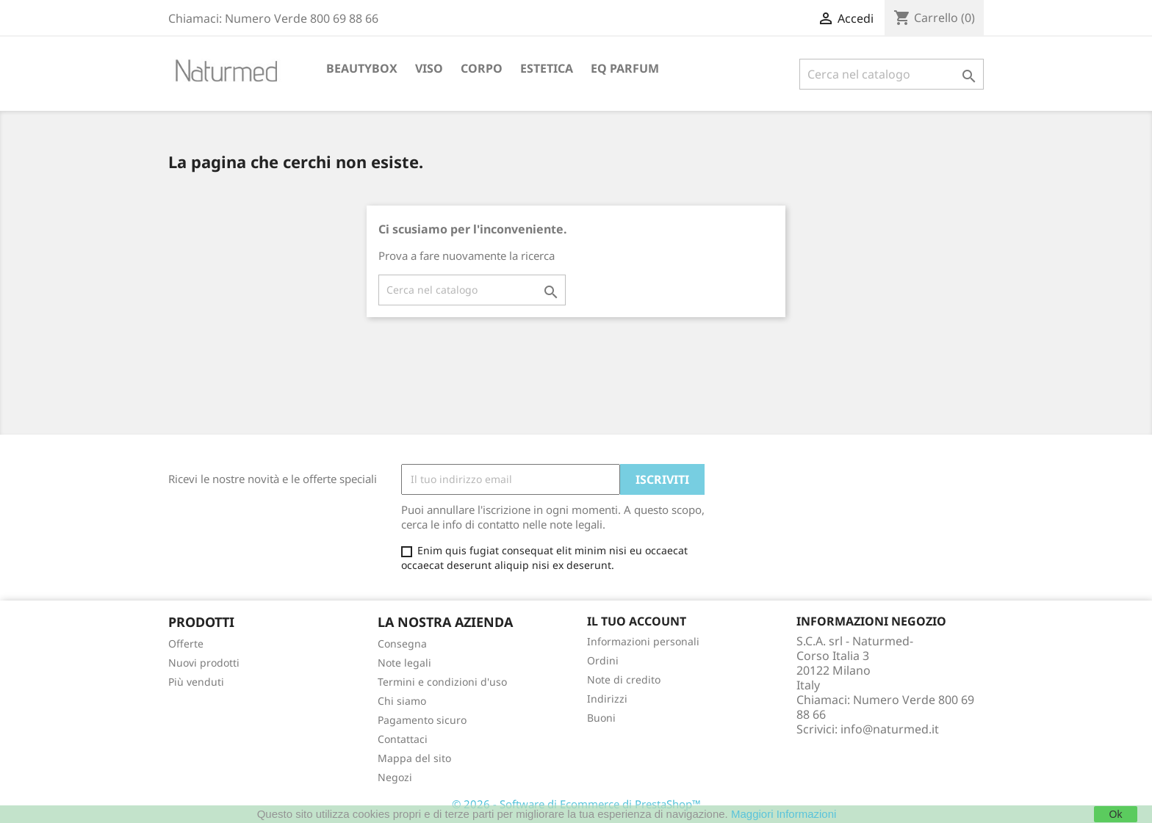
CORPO (482, 68)
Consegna (402, 643)
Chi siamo (402, 701)
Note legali (404, 663)
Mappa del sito (414, 758)
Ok (1116, 814)
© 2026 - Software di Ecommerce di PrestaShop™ (576, 804)
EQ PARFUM (625, 68)
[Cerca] (891, 74)
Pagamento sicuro (422, 720)
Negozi (395, 777)
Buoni (601, 718)
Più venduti (196, 682)
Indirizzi (607, 699)
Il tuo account (636, 621)
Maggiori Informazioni (783, 814)
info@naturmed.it (889, 729)
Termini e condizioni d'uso (442, 682)
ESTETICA (546, 68)
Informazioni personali (643, 641)
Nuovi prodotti (204, 663)
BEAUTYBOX (361, 68)
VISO (429, 68)
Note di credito (623, 679)
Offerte (186, 643)
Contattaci (403, 739)
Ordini (603, 660)
